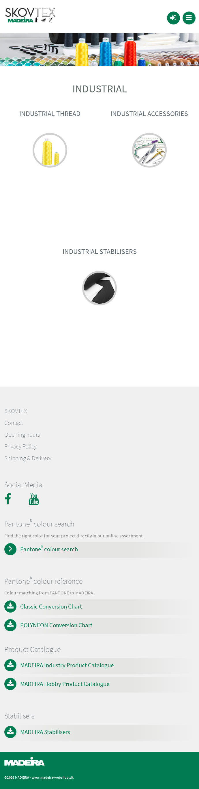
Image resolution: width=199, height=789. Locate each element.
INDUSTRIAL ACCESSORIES (149, 113)
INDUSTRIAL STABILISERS (100, 251)
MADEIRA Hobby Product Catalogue (64, 684)
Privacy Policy (20, 446)
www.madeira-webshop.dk (53, 777)
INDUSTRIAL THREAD (49, 113)
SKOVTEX (15, 411)
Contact (13, 423)
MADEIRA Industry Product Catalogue (67, 665)
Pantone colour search (49, 548)
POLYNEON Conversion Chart (56, 625)
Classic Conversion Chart (51, 606)
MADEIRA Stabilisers (45, 732)
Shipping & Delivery (27, 458)
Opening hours (22, 434)
